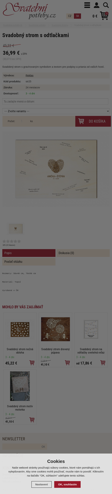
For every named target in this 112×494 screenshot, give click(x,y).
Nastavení (41, 484)
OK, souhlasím (67, 484)
